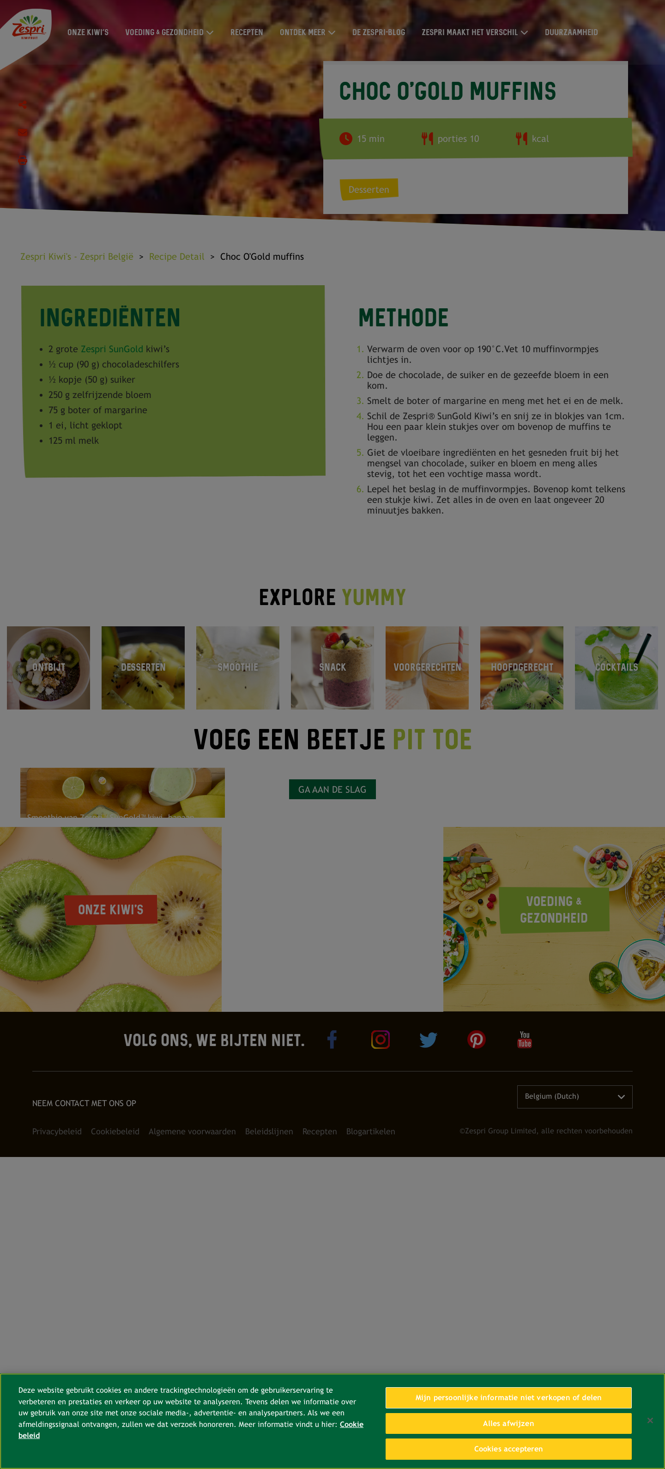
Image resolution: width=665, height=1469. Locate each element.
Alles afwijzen (508, 1423)
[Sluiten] (650, 1420)
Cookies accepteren (509, 1449)
